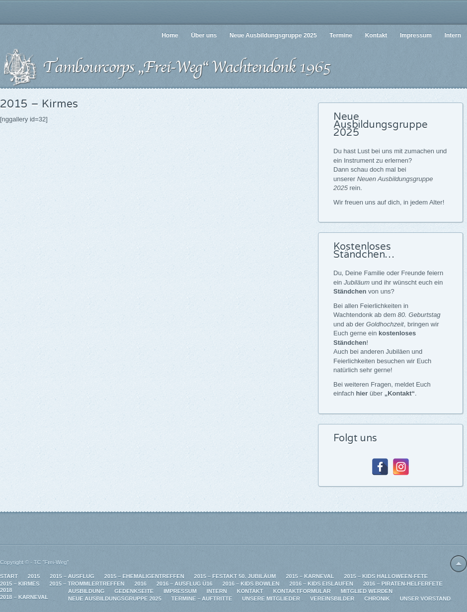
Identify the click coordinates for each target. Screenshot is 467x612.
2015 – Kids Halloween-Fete (386, 576)
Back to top (458, 563)
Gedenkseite (134, 591)
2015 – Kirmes (19, 584)
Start (9, 576)
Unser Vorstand (425, 599)
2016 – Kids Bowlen (251, 584)
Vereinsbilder (332, 599)
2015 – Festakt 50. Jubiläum (235, 576)
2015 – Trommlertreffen (86, 584)
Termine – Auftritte (201, 599)
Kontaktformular (302, 591)
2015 (34, 576)
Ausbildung (86, 591)
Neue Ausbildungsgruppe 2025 (114, 599)
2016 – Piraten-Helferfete (403, 584)
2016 (140, 584)
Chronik (376, 599)
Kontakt (250, 591)
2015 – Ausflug (72, 576)
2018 (6, 590)
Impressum (180, 591)
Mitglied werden (367, 591)
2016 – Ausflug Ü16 (184, 584)
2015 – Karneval (310, 576)
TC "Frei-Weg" (51, 562)
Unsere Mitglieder (271, 599)
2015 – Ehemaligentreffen (144, 576)
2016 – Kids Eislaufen (321, 584)
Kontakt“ (401, 393)
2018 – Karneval (24, 597)
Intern (217, 591)
